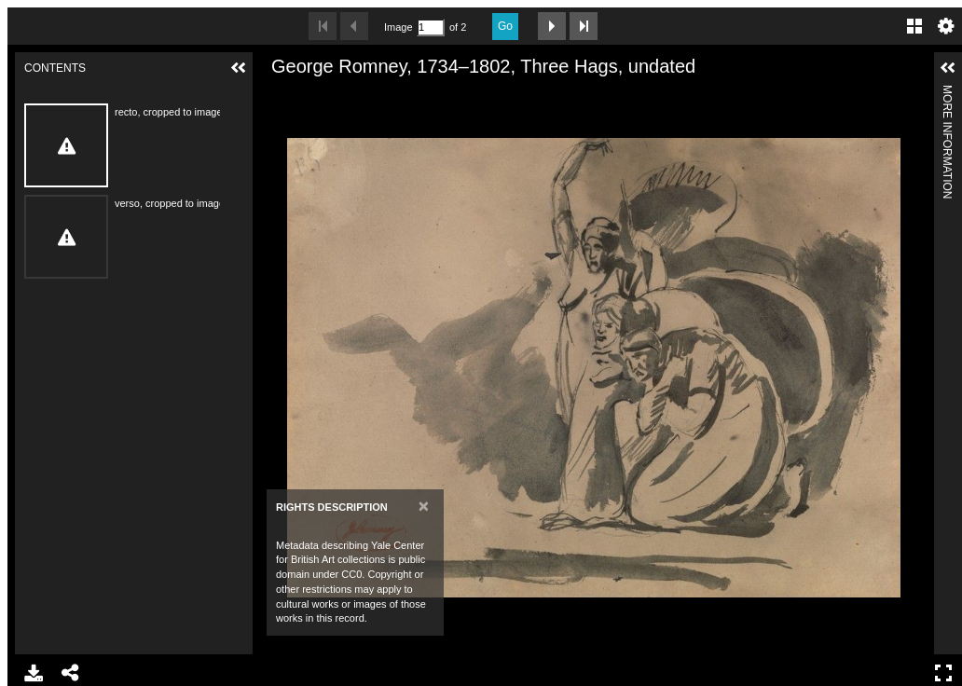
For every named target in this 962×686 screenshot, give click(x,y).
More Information (947, 93)
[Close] (423, 505)
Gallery (914, 26)
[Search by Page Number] (431, 27)
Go (505, 26)
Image (398, 27)
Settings (946, 26)
